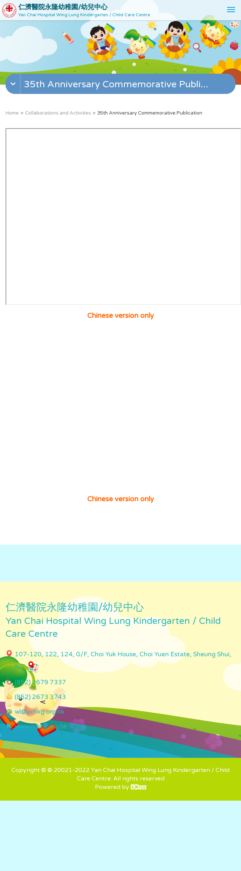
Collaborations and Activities (58, 113)
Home (12, 113)
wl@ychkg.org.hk (39, 712)
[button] (121, 85)
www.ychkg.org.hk (41, 726)
